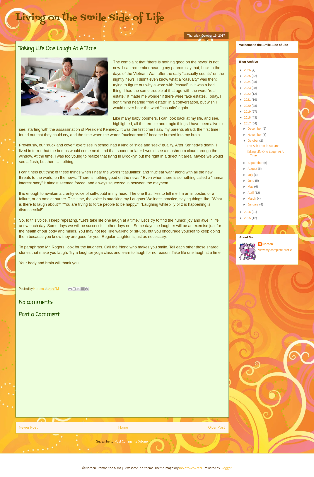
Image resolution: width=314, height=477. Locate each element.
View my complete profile (275, 250)
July (250, 175)
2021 (248, 99)
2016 (248, 212)
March (252, 198)
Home (123, 427)
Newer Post (28, 427)
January (253, 204)
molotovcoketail (191, 468)
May (250, 186)
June (251, 180)
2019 (248, 111)
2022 (248, 93)
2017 (248, 123)
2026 (248, 70)
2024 (248, 81)
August (252, 168)
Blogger (226, 468)
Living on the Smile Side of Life (89, 18)
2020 (248, 105)
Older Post (216, 427)
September (255, 163)
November (254, 134)
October (253, 140)
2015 (248, 218)
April (250, 192)
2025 (248, 76)
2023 (248, 88)
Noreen (268, 244)
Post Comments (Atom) (131, 441)
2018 (248, 117)
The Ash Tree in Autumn (263, 146)
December (254, 128)
